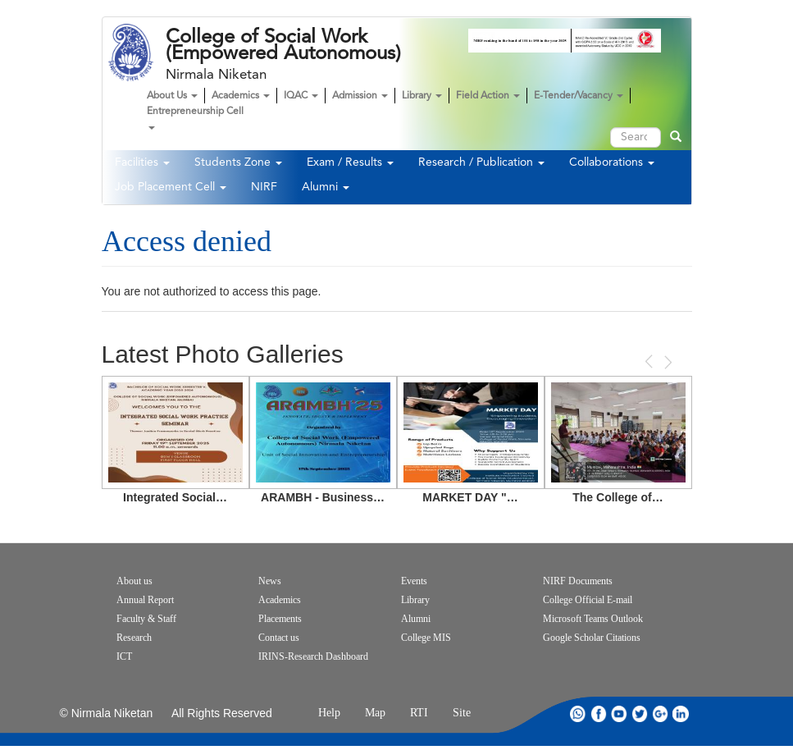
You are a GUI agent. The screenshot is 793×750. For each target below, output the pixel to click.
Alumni (325, 187)
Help (329, 713)
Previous (650, 361)
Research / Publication (481, 162)
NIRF (264, 187)
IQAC (301, 96)
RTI (419, 713)
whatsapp (578, 713)
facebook (598, 713)
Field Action (488, 96)
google (660, 713)
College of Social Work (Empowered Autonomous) (283, 45)
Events (414, 581)
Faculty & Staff (146, 618)
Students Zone (238, 162)
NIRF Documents (578, 581)
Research (134, 637)
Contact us (278, 637)
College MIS (426, 637)
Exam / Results (350, 162)
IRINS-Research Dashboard (313, 656)
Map (375, 713)
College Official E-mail (587, 600)
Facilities (142, 162)
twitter (639, 713)
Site (462, 713)
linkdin (680, 713)
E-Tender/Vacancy (578, 96)
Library (422, 96)
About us (134, 581)
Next (667, 362)
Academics (241, 96)
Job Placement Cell (170, 187)
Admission (360, 96)
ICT (124, 656)
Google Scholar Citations (591, 637)
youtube (619, 713)
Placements (280, 618)
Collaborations (611, 162)
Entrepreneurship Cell (195, 118)
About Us (172, 96)
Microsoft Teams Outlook (593, 618)
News (269, 581)
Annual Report (145, 600)
